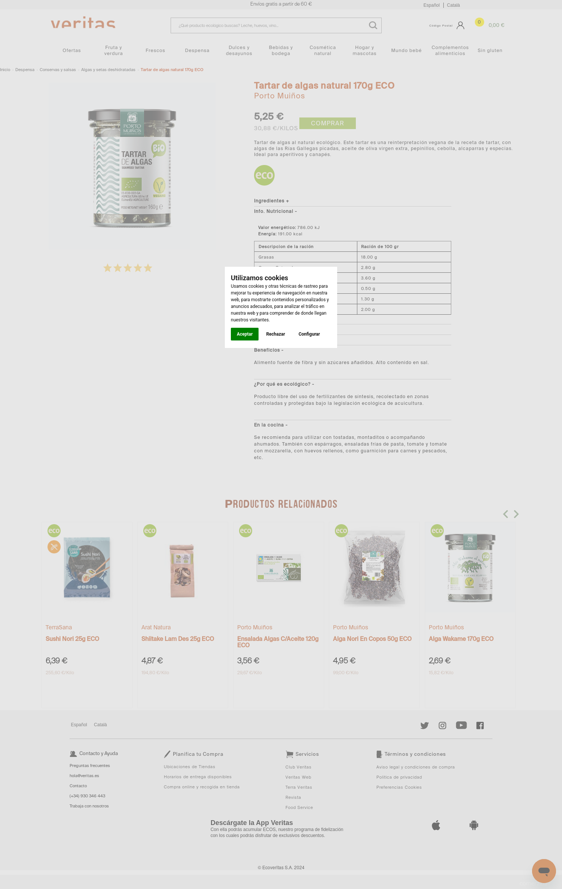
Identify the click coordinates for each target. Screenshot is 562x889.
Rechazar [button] (275, 334)
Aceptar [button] (245, 334)
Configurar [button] (309, 334)
